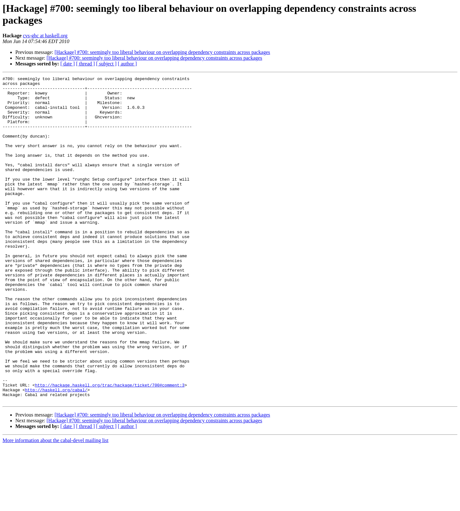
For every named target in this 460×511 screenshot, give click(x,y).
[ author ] (127, 63)
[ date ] (67, 63)
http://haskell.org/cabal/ (56, 453)
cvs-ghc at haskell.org (45, 35)
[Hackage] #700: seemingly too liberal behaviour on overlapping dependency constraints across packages (162, 52)
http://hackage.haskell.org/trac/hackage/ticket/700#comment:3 (109, 447)
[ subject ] (106, 63)
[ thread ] (85, 63)
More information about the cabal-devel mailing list (55, 505)
